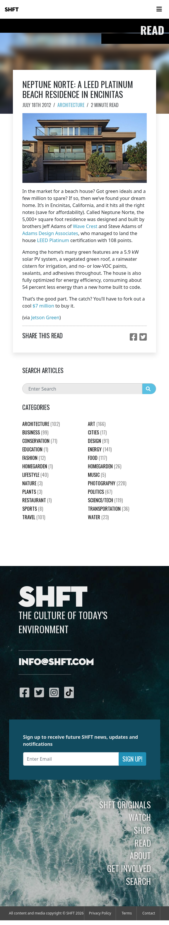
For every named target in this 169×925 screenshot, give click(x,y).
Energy (100, 449)
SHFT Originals (125, 804)
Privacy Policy (100, 913)
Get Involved (129, 868)
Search (138, 881)
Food (97, 457)
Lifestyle (35, 474)
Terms (127, 913)
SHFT (12, 10)
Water (98, 517)
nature (32, 483)
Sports (32, 508)
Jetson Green (45, 317)
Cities (97, 432)
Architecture (70, 104)
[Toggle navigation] (159, 9)
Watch (140, 817)
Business (35, 432)
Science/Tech (105, 500)
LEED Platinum (53, 240)
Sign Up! (132, 758)
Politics (100, 491)
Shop (142, 830)
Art (96, 423)
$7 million (43, 306)
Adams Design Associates (50, 233)
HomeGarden (37, 466)
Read (142, 843)
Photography (107, 483)
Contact (148, 913)
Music (97, 474)
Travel (33, 517)
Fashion (33, 457)
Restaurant (37, 500)
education (35, 449)
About (140, 855)
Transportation (108, 508)
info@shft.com (56, 662)
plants (32, 491)
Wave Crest (85, 226)
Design (98, 440)
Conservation (39, 440)
